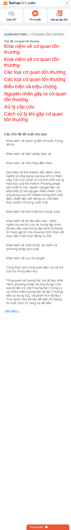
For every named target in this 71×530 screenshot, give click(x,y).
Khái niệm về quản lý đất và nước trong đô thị (34, 142)
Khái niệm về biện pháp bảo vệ (28, 154)
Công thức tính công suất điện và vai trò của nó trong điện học (34, 269)
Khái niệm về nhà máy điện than (29, 163)
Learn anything (15, 34)
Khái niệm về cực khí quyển (25, 258)
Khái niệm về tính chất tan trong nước (33, 212)
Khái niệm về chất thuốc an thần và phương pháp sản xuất (31, 247)
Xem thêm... (12, 311)
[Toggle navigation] (67, 3)
